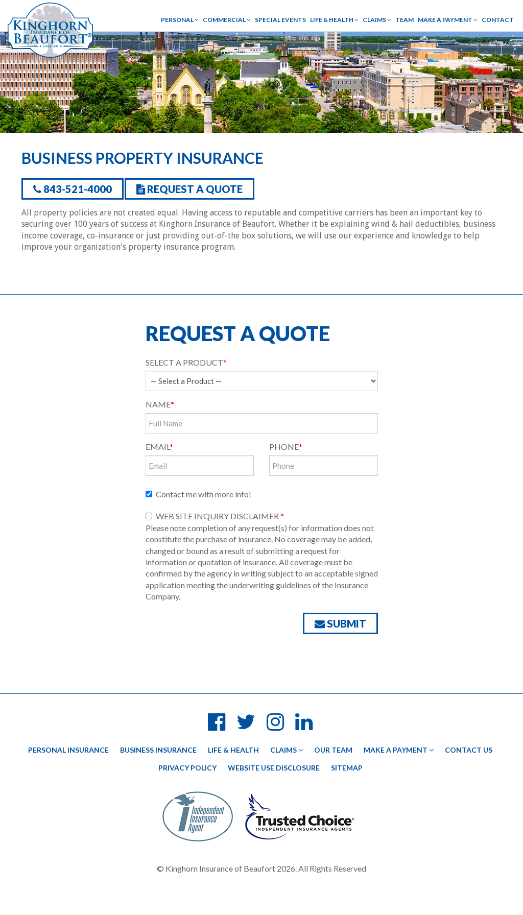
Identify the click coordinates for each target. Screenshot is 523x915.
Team (404, 19)
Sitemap (347, 767)
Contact (498, 19)
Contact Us (468, 749)
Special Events (280, 19)
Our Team (333, 749)
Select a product (186, 362)
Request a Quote (189, 189)
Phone (285, 446)
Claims (377, 19)
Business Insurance (158, 749)
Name (160, 404)
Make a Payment (448, 19)
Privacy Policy (187, 767)
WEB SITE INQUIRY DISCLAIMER (215, 516)
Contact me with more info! (198, 494)
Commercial (227, 19)
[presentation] (223, 638)
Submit (340, 623)
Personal (180, 19)
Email (159, 446)
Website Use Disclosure (274, 767)
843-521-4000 (72, 189)
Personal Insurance (68, 749)
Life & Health (334, 19)
